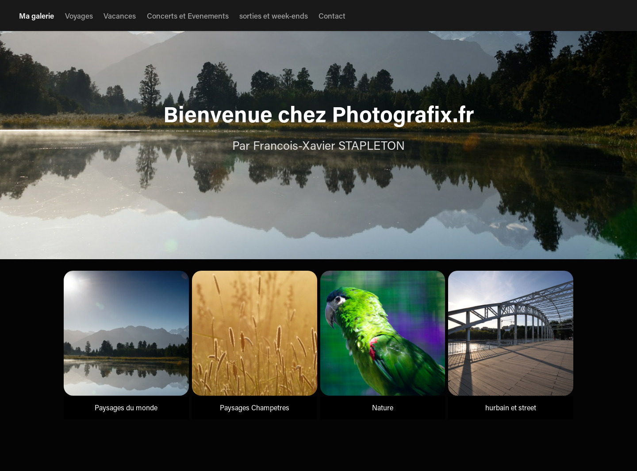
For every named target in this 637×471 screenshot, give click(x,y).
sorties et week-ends (273, 15)
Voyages (79, 15)
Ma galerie (36, 15)
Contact (331, 15)
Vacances (120, 15)
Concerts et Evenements (188, 15)
